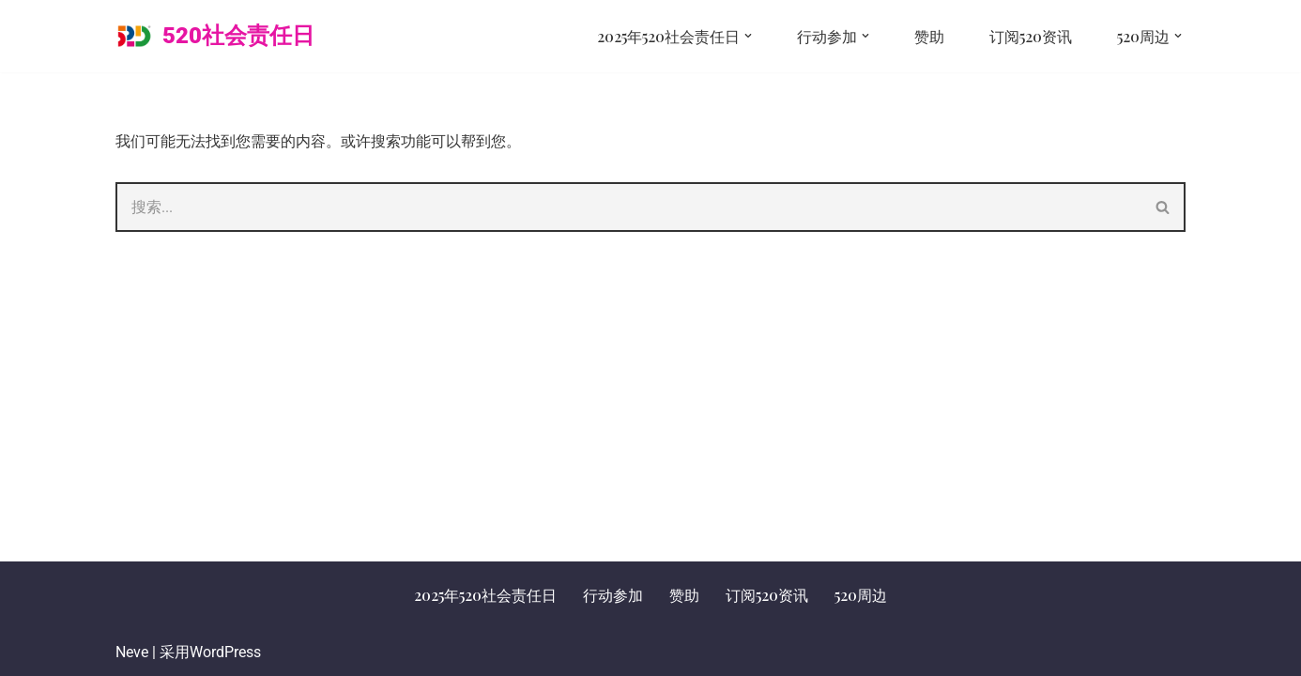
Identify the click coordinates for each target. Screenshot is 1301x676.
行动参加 (613, 595)
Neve (131, 652)
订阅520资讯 (1030, 36)
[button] (748, 35)
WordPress (225, 652)
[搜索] (628, 207)
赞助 (929, 36)
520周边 (860, 595)
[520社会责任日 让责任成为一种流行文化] (214, 36)
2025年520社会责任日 (485, 595)
